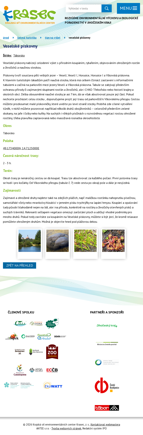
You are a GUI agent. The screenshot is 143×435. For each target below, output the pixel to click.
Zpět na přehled (19, 265)
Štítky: (7, 55)
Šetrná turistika (26, 37)
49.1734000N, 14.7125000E (21, 148)
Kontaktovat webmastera (105, 424)
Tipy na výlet (52, 37)
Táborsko (19, 55)
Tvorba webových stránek (66, 428)
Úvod (6, 37)
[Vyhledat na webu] (81, 8)
